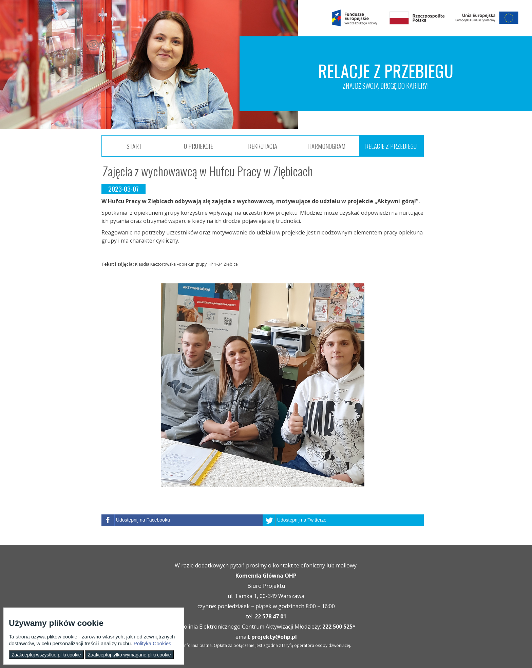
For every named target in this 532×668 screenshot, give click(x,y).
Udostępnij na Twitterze (301, 520)
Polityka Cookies (152, 643)
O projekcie (198, 146)
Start (134, 146)
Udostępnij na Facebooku (143, 520)
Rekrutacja (262, 146)
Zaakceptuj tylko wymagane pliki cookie (129, 654)
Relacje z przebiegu (391, 146)
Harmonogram (327, 146)
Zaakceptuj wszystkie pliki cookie (46, 654)
